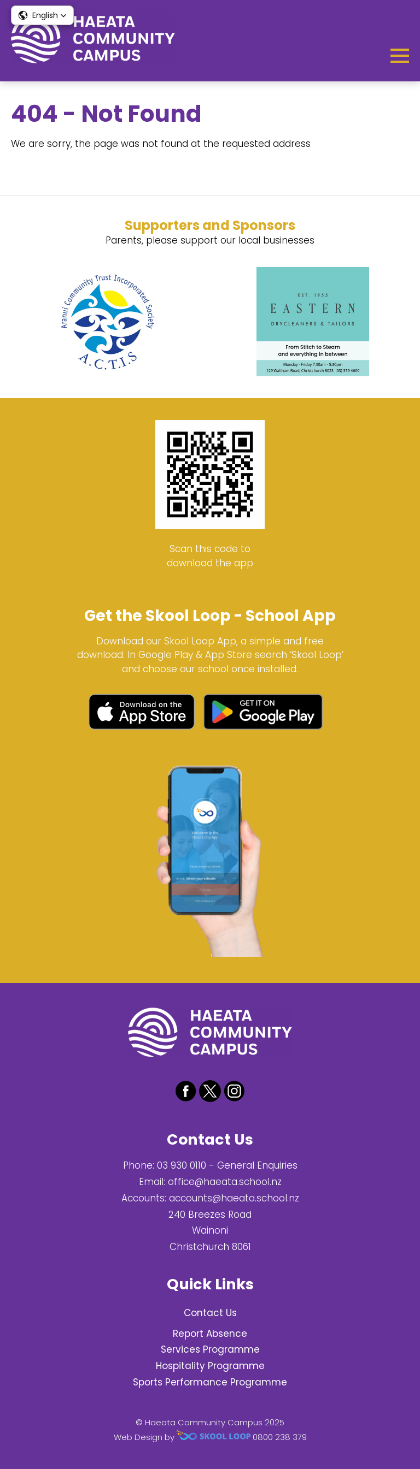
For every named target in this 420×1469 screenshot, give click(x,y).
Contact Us (210, 1312)
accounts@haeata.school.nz (234, 1198)
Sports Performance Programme (210, 1382)
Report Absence (210, 1333)
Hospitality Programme (210, 1365)
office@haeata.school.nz (225, 1181)
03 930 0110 (181, 1165)
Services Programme (210, 1349)
